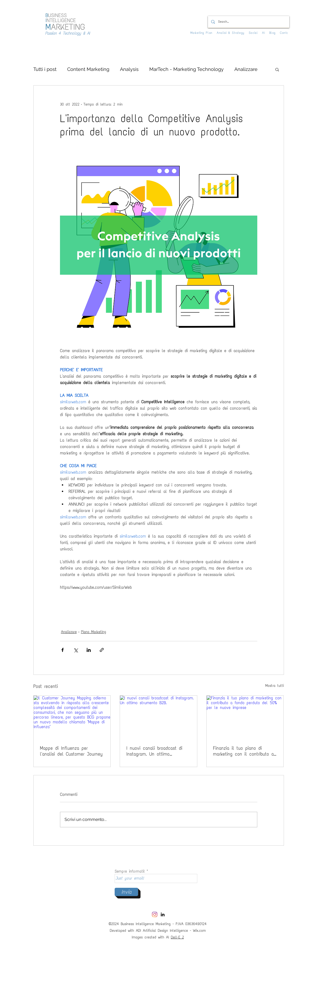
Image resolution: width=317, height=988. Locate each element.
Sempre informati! (130, 871)
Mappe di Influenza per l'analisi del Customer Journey (71, 751)
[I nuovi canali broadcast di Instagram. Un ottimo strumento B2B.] (158, 717)
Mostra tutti (274, 685)
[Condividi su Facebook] (62, 649)
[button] (277, 69)
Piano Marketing (93, 632)
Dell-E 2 (177, 937)
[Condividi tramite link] (101, 649)
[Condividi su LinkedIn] (88, 649)
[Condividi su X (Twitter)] (75, 649)
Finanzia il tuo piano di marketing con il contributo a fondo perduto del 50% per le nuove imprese (244, 751)
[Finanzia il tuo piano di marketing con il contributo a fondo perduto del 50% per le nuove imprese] (245, 717)
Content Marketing (88, 69)
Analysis (129, 69)
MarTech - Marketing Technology (186, 69)
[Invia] (126, 892)
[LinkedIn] (162, 914)
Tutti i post (45, 69)
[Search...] (248, 21)
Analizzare (246, 69)
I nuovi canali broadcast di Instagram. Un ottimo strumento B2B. (154, 751)
